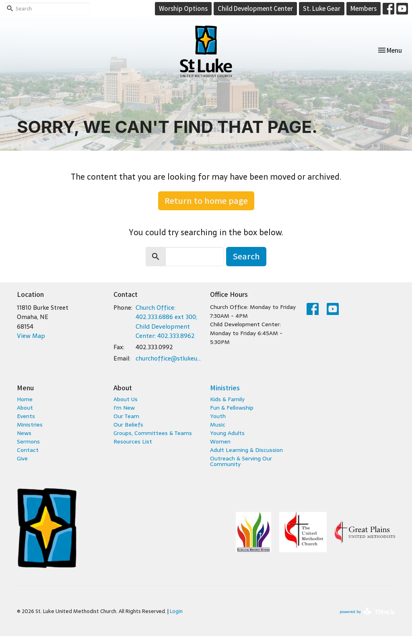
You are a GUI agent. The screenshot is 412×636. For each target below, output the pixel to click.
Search (246, 256)
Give (22, 458)
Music (217, 424)
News (24, 433)
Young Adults (227, 433)
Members (363, 8)
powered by (367, 611)
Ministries (30, 424)
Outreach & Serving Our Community (241, 461)
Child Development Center (255, 8)
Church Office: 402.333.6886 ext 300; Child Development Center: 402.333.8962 (166, 321)
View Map (31, 336)
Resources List (132, 441)
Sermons (28, 441)
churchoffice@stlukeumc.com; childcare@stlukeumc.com (169, 358)
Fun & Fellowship (231, 407)
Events (26, 416)
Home (25, 399)
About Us (125, 399)
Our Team (126, 416)
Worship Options (183, 8)
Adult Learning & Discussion (246, 449)
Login (176, 611)
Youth (218, 416)
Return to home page (206, 200)
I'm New (124, 407)
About (25, 407)
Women (220, 441)
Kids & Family (227, 399)
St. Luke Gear (321, 8)
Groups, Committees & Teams (152, 433)
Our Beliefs (128, 424)
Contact (28, 449)
